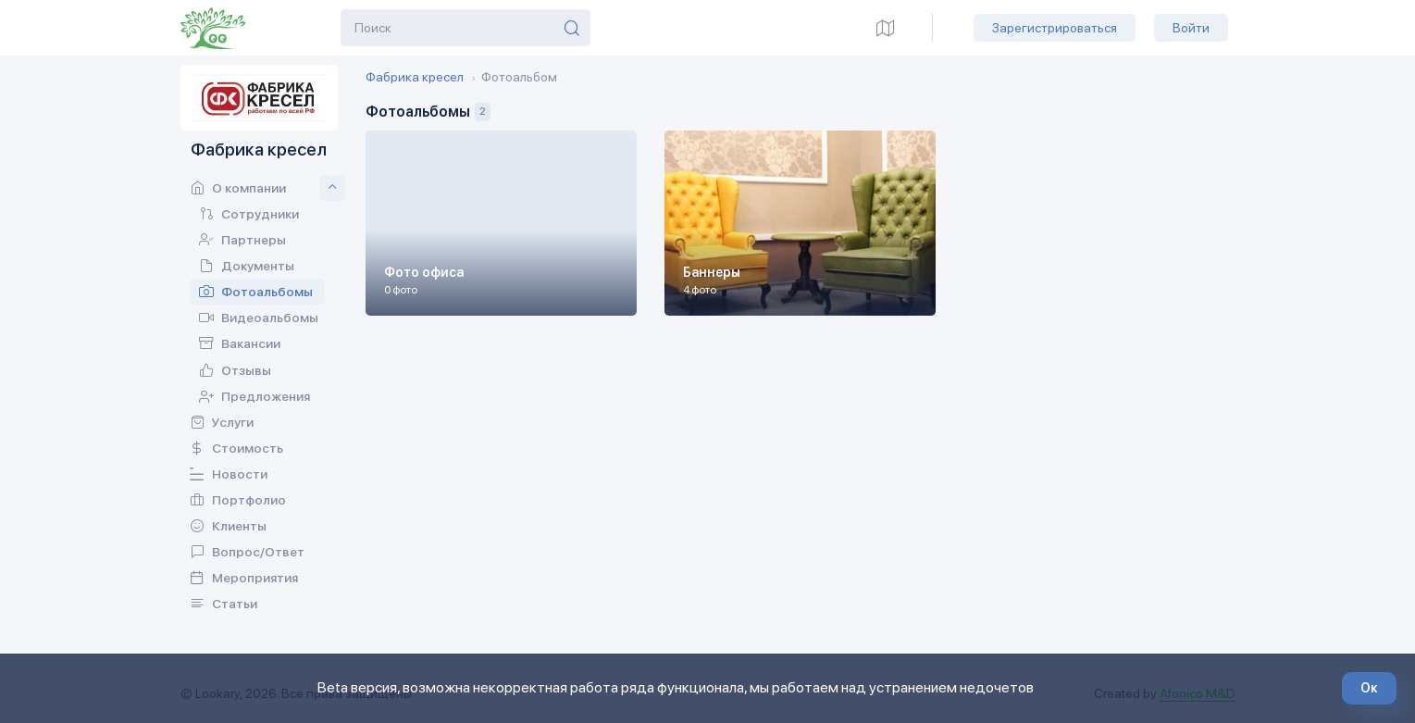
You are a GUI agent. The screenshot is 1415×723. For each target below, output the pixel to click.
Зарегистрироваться (1054, 27)
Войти (1191, 27)
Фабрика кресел (415, 76)
